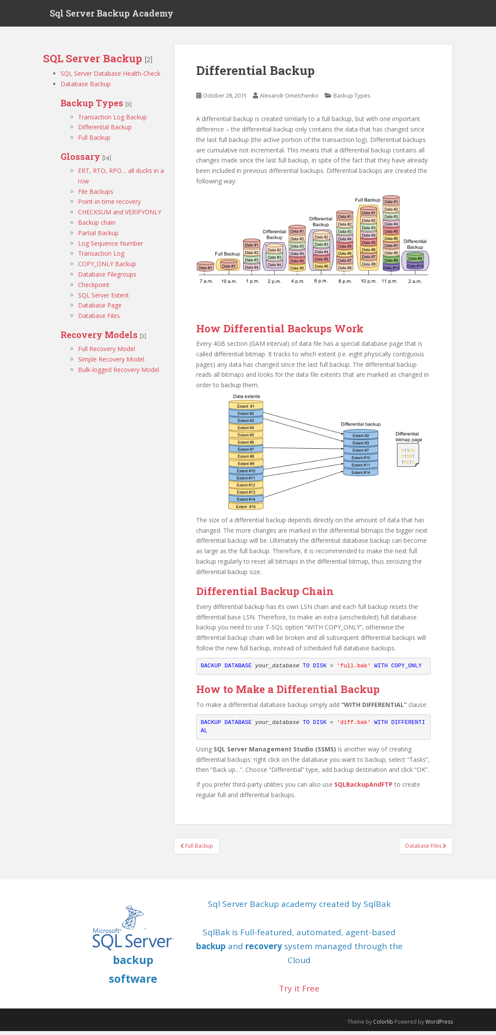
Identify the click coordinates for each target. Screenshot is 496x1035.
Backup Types (351, 100)
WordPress (439, 1026)
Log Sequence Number (110, 247)
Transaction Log (101, 258)
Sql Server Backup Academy (111, 15)
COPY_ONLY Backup (107, 268)
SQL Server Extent (103, 299)
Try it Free (299, 992)
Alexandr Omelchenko (289, 100)
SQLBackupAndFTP (363, 789)
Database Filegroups (107, 278)
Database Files (99, 320)
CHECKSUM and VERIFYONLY (119, 216)
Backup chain (97, 226)
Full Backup (94, 142)
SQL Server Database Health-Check (110, 77)
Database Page (100, 309)
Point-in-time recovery (109, 206)
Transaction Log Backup (112, 121)
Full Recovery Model (106, 352)
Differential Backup (105, 131)
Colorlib (383, 1026)
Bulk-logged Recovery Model (118, 373)
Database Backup (86, 88)
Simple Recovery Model (111, 363)
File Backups (95, 195)
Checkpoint (93, 288)
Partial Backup (98, 237)
